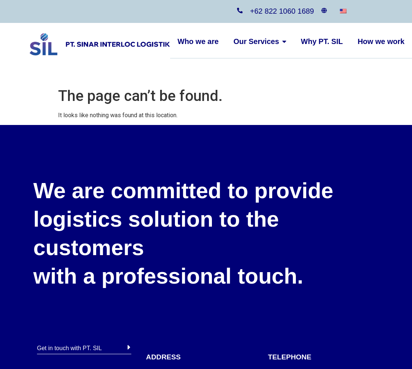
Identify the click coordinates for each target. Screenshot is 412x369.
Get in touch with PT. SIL (69, 348)
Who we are (198, 41)
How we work (381, 41)
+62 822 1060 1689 (282, 11)
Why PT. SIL (322, 41)
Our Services (259, 41)
